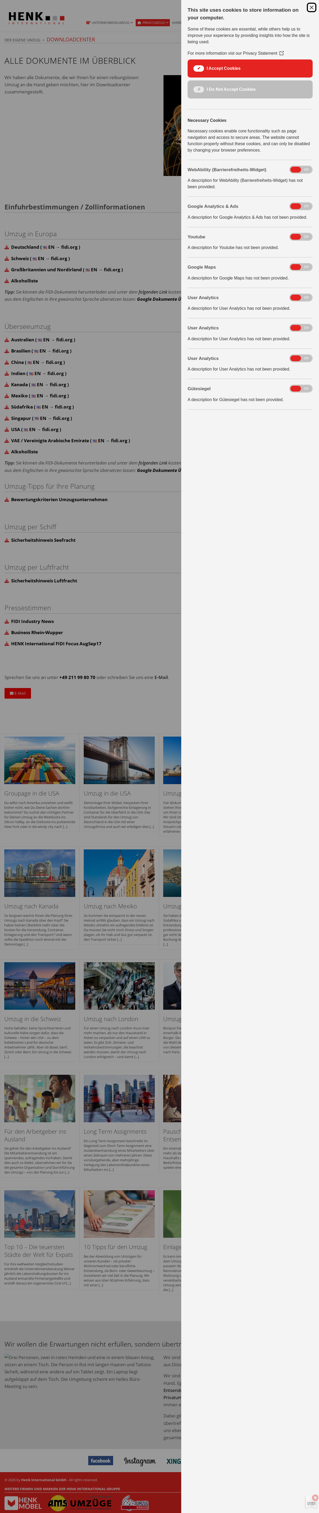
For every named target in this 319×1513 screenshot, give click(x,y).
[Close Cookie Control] (311, 7)
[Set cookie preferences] (310, 1502)
